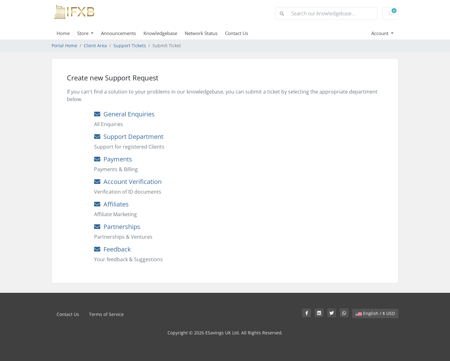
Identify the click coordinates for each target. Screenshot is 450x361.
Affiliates (111, 204)
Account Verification (128, 181)
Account (380, 33)
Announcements (118, 33)
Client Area (95, 45)
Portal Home (64, 45)
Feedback (112, 249)
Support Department (128, 136)
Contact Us (236, 33)
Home (63, 33)
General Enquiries (124, 114)
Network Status (201, 33)
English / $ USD (375, 313)
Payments (113, 159)
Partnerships (117, 226)
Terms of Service (106, 314)
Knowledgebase (160, 33)
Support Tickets (129, 45)
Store (83, 33)
